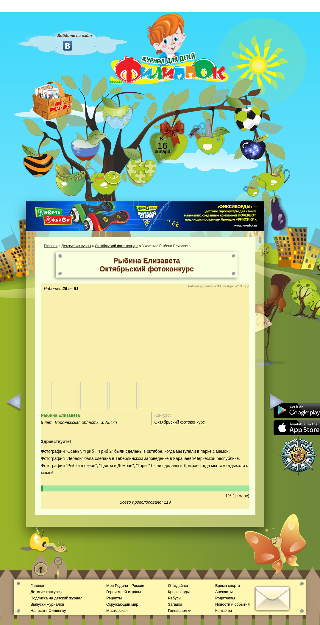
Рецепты (114, 598)
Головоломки (179, 610)
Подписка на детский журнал (56, 598)
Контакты (223, 610)
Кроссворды (179, 592)
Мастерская (117, 610)
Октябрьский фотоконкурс (116, 246)
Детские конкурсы (76, 246)
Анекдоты (224, 592)
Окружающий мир (122, 604)
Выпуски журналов (47, 604)
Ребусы (174, 598)
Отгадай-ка (178, 585)
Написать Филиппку (48, 610)
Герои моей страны (123, 592)
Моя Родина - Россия (125, 585)
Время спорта (227, 585)
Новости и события (232, 604)
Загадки (175, 604)
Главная (51, 246)
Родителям (225, 598)
